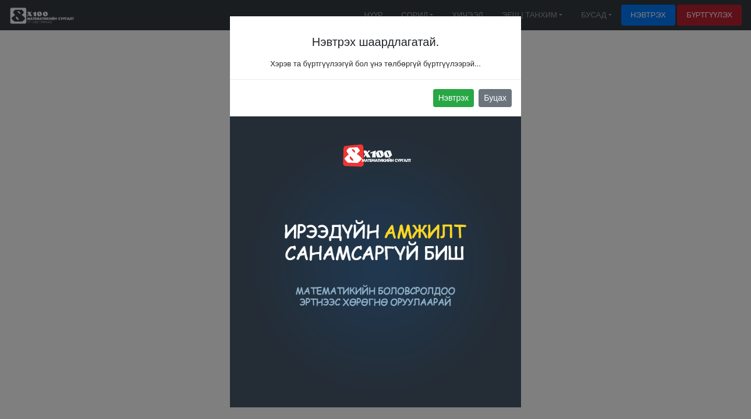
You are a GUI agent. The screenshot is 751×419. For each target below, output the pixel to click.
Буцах (495, 97)
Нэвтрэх (453, 97)
